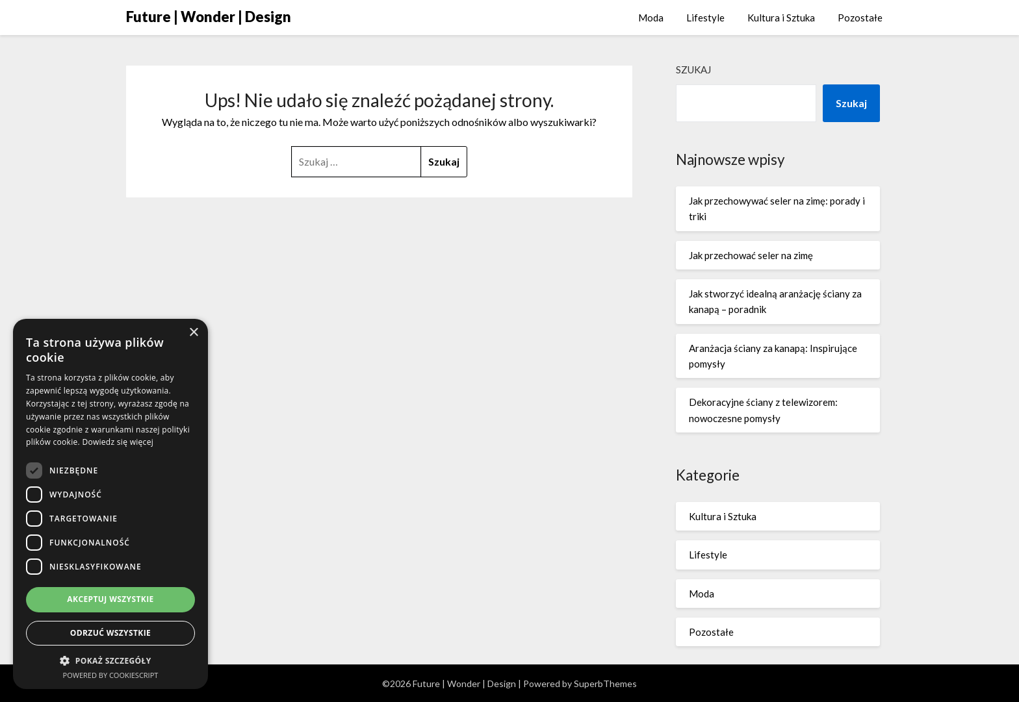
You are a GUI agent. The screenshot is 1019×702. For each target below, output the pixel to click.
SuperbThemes (605, 683)
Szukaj (693, 69)
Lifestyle (705, 17)
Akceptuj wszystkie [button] (110, 599)
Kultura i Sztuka (781, 17)
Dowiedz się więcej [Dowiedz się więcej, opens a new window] (117, 441)
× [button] (193, 333)
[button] (110, 661)
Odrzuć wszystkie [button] (110, 632)
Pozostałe (860, 17)
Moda (651, 17)
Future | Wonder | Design (208, 16)
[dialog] (110, 504)
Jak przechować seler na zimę (751, 255)
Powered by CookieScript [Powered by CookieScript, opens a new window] (111, 675)
